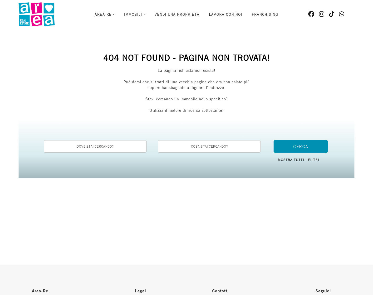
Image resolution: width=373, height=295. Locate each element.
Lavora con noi (225, 14)
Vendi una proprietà (177, 14)
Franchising (265, 14)
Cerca (300, 146)
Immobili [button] (133, 14)
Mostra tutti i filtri (298, 160)
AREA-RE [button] (103, 14)
